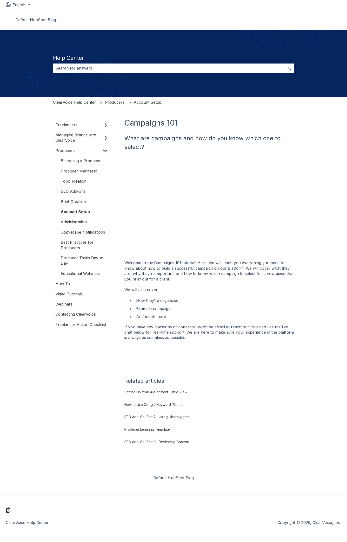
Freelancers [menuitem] (66, 124)
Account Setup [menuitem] (75, 211)
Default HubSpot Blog (35, 19)
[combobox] (169, 68)
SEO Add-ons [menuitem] (73, 191)
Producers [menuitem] (65, 150)
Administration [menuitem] (74, 221)
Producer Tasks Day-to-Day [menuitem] (83, 260)
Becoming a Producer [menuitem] (81, 160)
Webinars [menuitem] (64, 304)
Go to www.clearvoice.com (311, 19)
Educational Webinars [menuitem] (80, 273)
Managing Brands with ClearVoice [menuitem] (75, 138)
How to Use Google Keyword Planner (154, 404)
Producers (114, 102)
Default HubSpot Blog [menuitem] (173, 477)
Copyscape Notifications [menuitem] (83, 232)
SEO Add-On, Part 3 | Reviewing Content (156, 442)
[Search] (289, 68)
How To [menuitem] (62, 283)
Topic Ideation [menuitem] (74, 181)
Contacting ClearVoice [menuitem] (75, 314)
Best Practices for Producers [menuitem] (77, 245)
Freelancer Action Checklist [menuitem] (80, 324)
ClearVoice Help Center (74, 102)
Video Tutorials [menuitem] (69, 294)
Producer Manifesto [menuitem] (79, 171)
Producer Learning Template (147, 429)
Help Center (68, 58)
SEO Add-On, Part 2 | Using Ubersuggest (156, 417)
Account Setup (147, 102)
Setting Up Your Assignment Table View (155, 392)
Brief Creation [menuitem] (73, 201)
